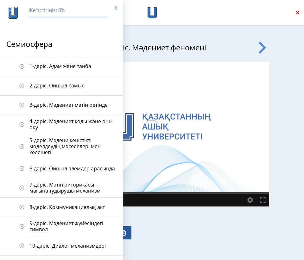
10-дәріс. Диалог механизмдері (67, 245)
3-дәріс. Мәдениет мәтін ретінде (68, 104)
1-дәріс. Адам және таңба (60, 66)
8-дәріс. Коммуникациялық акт (67, 207)
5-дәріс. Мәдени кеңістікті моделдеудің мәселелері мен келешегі (65, 146)
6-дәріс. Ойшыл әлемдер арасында (72, 168)
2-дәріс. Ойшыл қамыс (56, 85)
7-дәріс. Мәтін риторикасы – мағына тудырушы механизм (65, 187)
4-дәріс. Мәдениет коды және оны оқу (70, 124)
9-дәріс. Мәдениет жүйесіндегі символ (66, 226)
